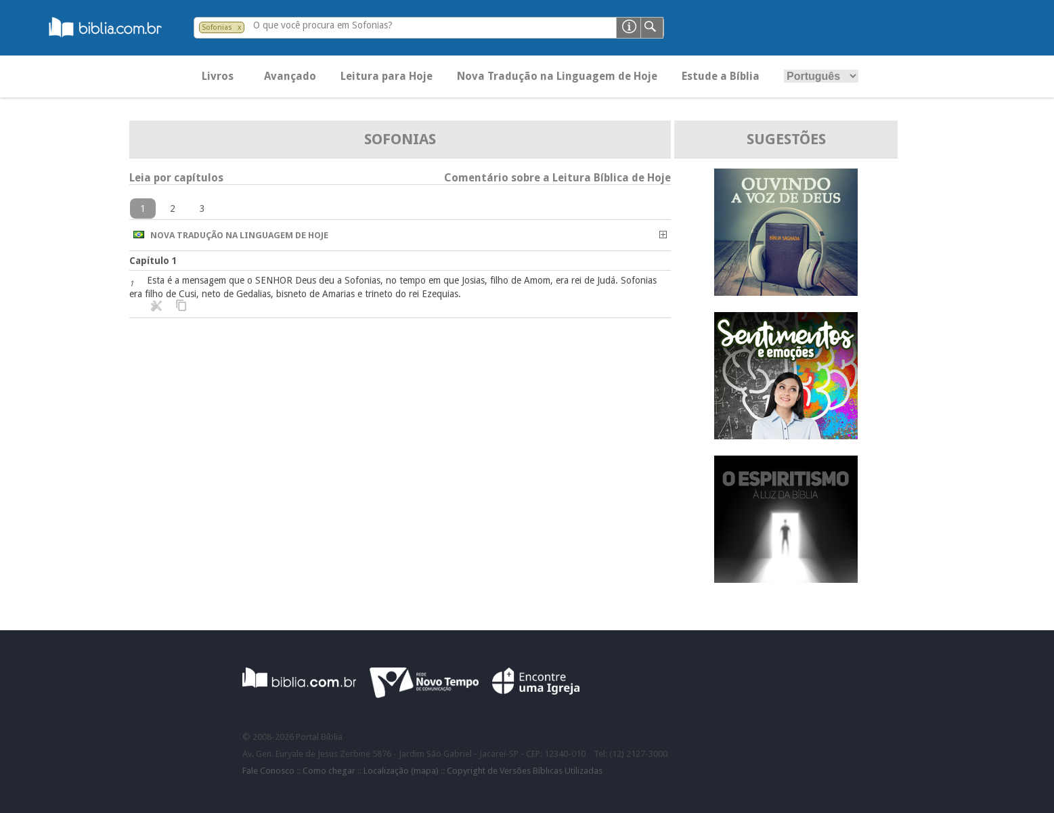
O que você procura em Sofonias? (323, 25)
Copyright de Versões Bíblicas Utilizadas (524, 771)
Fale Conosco (268, 771)
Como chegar (329, 771)
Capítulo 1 (153, 260)
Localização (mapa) (401, 771)
